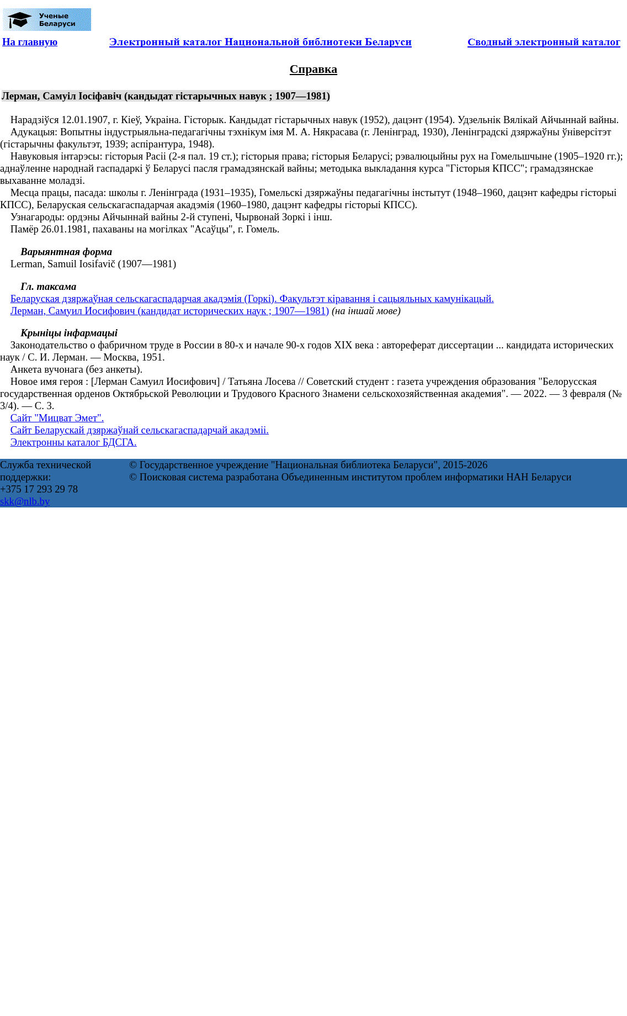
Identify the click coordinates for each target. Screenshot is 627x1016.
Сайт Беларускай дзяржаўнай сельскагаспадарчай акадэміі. (139, 430)
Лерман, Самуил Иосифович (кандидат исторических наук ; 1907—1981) (170, 310)
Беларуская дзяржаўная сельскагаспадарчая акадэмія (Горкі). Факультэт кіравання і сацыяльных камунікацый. (252, 298)
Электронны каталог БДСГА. (73, 442)
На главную (29, 41)
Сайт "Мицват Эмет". (57, 418)
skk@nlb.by (25, 501)
